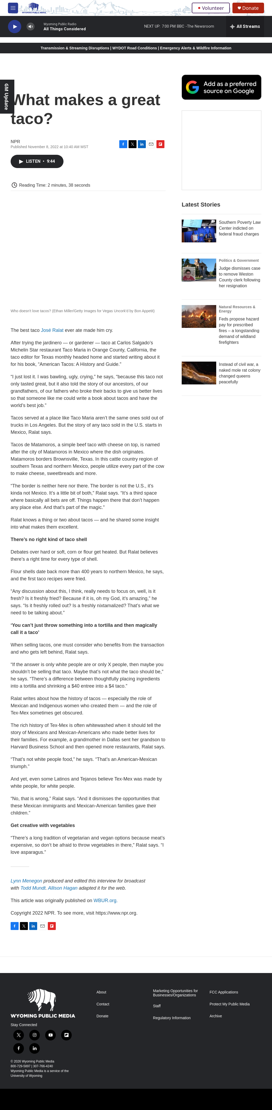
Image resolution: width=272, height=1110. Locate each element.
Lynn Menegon (26, 881)
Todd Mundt (32, 888)
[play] (14, 27)
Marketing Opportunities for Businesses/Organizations (175, 993)
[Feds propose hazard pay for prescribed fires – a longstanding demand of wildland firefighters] (199, 327)
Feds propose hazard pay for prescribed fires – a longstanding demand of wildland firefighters (239, 341)
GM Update (6, 96)
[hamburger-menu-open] (13, 8)
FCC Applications (224, 992)
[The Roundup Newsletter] (221, 160)
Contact (102, 1004)
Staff (157, 1006)
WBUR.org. (106, 900)
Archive (216, 1016)
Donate (250, 8)
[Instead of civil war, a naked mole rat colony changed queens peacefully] (199, 383)
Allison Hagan (63, 888)
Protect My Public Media (230, 1004)
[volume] (30, 27)
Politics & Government (239, 271)
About (101, 992)
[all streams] (245, 26)
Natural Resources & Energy (237, 319)
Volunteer (211, 8)
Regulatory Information (172, 1018)
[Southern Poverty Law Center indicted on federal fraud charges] (199, 241)
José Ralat (52, 330)
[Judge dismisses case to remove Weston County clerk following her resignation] (199, 280)
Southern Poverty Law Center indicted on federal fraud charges (240, 239)
